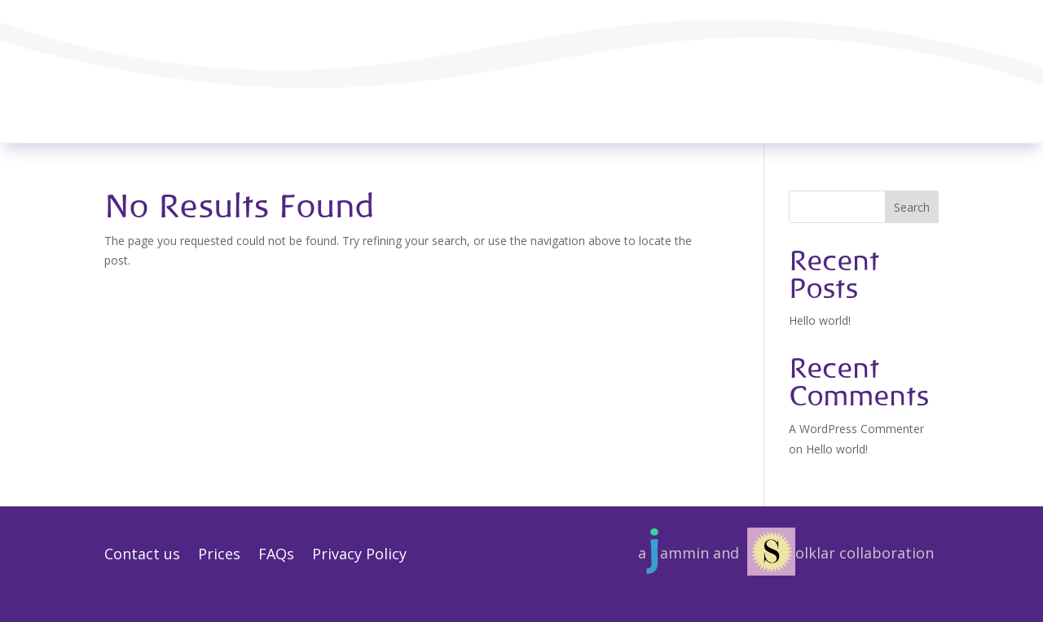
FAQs (276, 555)
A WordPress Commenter (856, 428)
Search (912, 207)
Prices (219, 555)
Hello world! (820, 320)
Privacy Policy (359, 555)
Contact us (142, 555)
